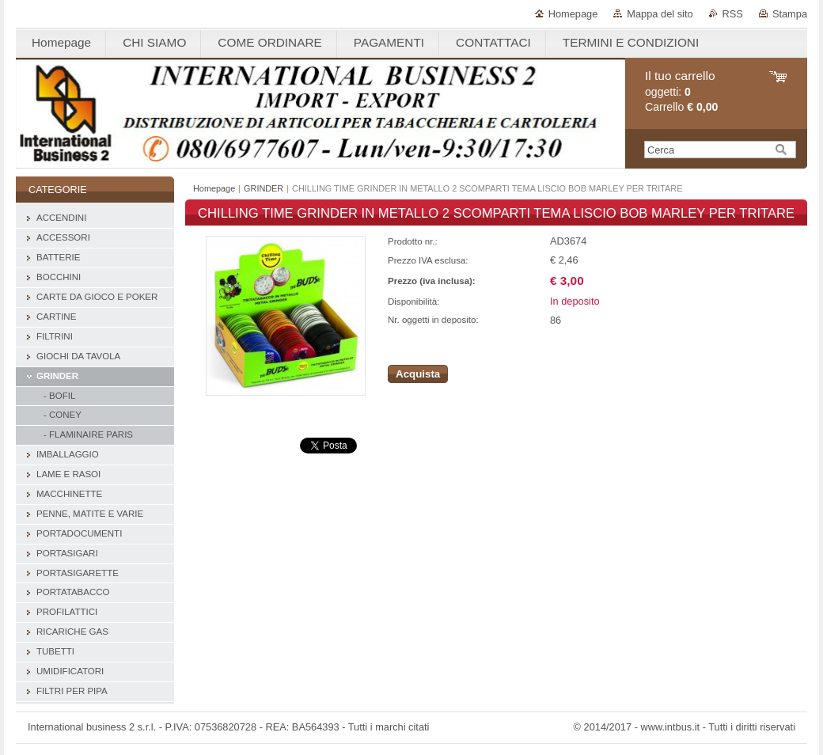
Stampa (789, 14)
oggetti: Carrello (681, 91)
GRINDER (263, 188)
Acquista (418, 374)
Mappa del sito (659, 14)
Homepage (573, 14)
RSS (732, 14)
